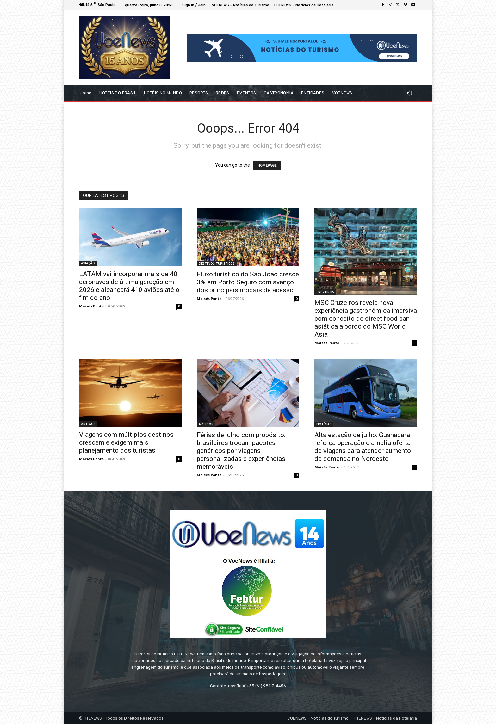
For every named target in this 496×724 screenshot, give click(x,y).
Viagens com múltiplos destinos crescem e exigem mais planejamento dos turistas (126, 442)
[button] (409, 93)
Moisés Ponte (91, 306)
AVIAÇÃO (88, 263)
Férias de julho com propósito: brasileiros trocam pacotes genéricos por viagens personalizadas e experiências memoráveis (241, 450)
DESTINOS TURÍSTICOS (217, 263)
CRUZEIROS (325, 292)
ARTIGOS (88, 424)
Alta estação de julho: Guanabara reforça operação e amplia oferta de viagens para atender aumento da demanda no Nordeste (362, 446)
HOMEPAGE (266, 166)
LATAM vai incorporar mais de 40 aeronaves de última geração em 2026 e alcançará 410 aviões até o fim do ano (129, 285)
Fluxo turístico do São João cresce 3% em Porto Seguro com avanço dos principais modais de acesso (248, 282)
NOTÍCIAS (324, 424)
